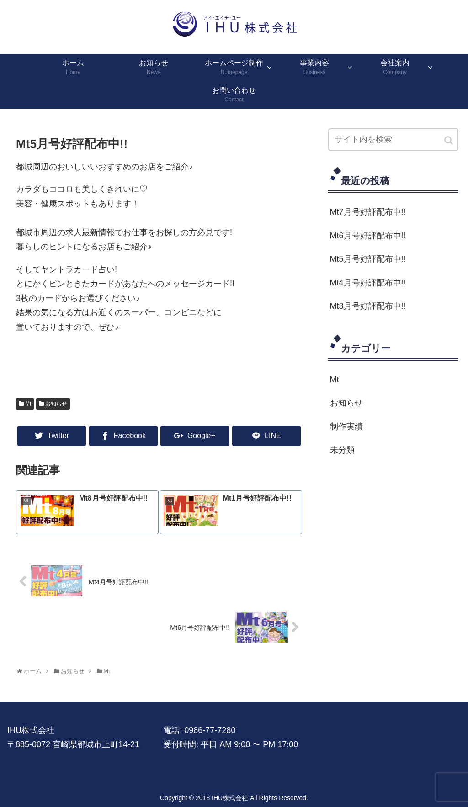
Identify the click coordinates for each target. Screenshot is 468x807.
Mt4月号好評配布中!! (368, 282)
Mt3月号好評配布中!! (368, 306)
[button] (449, 140)
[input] (393, 139)
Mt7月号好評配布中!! (368, 211)
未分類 (342, 449)
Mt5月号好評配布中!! (368, 259)
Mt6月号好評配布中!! (368, 235)
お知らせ (56, 404)
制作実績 (346, 426)
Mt (28, 404)
